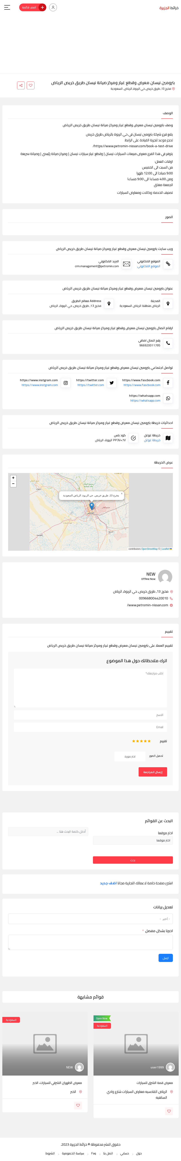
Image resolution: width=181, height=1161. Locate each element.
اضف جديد (108, 883)
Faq (93, 1153)
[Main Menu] (7, 7)
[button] (91, 506)
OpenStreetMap (149, 549)
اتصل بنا (108, 1153)
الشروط (50, 1153)
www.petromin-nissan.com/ (150, 605)
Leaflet (167, 549)
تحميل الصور (156, 755)
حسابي (124, 1153)
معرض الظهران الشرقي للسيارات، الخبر (57, 1082)
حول (139, 1153)
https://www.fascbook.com (142, 385)
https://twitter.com (91, 385)
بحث (132, 860)
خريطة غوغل (152, 440)
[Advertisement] (90, 44)
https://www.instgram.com (40, 385)
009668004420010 (156, 598)
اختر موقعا (165, 833)
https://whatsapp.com (145, 400)
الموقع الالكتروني (148, 266)
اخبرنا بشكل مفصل (159, 931)
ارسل (166, 958)
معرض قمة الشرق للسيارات (155, 1082)
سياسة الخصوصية (73, 1153)
